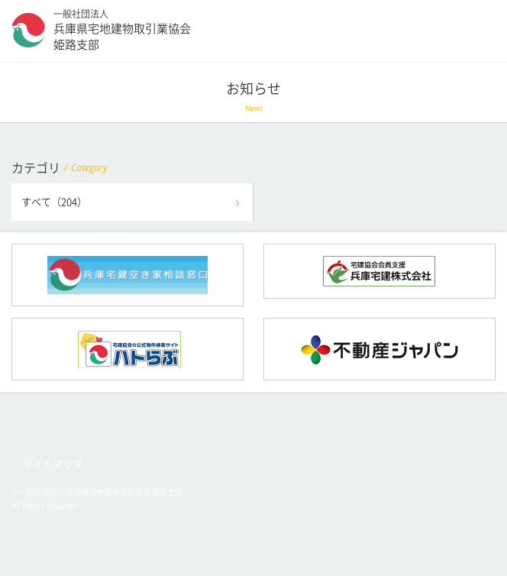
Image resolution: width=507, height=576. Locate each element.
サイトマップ (52, 464)
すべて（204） (54, 202)
